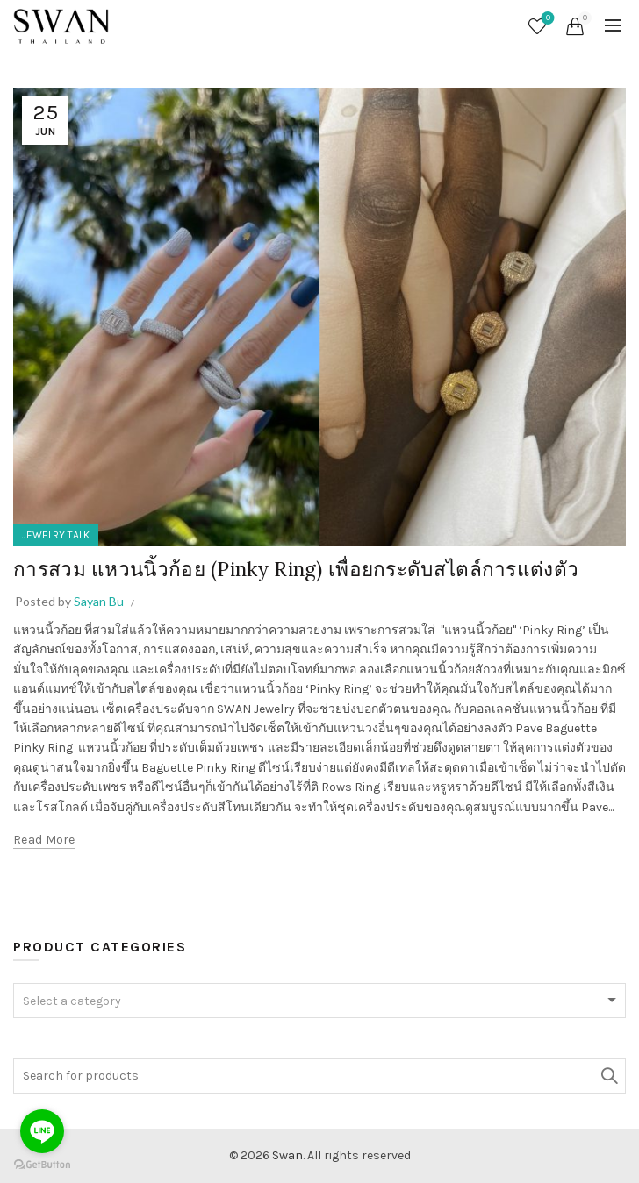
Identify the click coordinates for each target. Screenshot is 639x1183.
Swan (287, 1155)
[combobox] (319, 1000)
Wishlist (546, 19)
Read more (44, 839)
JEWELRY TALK (56, 535)
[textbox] (319, 1001)
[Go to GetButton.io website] (42, 1165)
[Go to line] (42, 1131)
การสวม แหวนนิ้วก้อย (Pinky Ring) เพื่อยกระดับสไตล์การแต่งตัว (310, 568)
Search (608, 1076)
